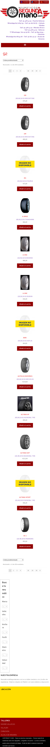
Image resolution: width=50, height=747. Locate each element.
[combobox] (4, 606)
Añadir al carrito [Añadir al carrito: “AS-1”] (25, 546)
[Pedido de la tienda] (13, 60)
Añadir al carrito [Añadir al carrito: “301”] (25, 189)
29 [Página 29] (32, 71)
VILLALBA (4, 728)
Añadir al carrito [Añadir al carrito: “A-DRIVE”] (25, 227)
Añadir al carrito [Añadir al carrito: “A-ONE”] (25, 266)
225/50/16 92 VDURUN (25, 287)
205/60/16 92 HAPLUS (25, 329)
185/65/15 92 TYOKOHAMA (25, 210)
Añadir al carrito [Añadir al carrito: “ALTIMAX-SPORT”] (25, 508)
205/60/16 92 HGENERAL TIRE (25, 409)
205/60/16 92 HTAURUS (25, 169)
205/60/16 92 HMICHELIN (25, 370)
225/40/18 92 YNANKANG (25, 530)
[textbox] (4, 606)
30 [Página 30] (36, 71)
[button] (25, 44)
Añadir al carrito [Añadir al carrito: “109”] (25, 106)
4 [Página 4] (20, 71)
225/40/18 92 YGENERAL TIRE (25, 488)
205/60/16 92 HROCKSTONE (25, 89)
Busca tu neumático (4, 589)
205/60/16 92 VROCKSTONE (25, 128)
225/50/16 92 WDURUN (25, 249)
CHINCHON (5, 731)
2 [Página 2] (13, 71)
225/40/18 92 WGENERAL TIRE (25, 447)
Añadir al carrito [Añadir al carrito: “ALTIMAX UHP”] (25, 464)
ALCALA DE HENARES (9, 735)
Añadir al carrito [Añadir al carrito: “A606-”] (25, 348)
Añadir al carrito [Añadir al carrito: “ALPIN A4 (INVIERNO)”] (25, 387)
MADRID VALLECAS (8, 724)
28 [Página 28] (28, 71)
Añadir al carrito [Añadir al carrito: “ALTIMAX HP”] (25, 425)
